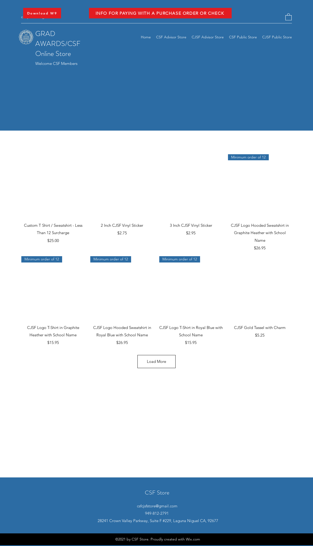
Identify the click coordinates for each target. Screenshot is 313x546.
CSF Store (157, 492)
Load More (156, 361)
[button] (288, 16)
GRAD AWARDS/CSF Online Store (57, 44)
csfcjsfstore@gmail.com (157, 505)
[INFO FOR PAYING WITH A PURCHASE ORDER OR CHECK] (160, 13)
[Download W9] (42, 13)
